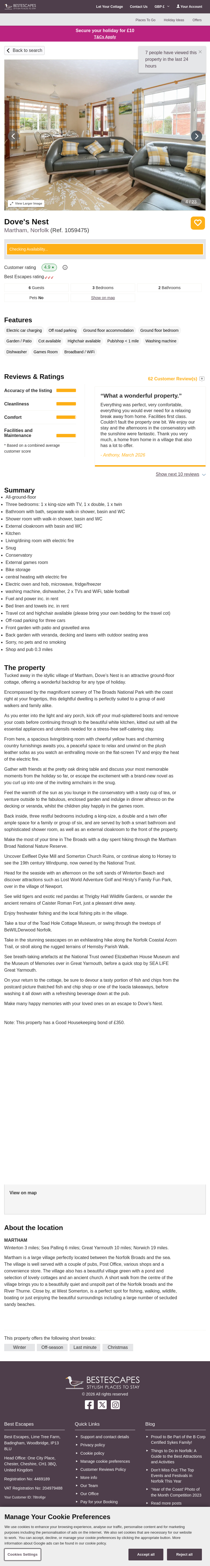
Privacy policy (92, 1445)
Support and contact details (104, 1437)
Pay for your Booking (99, 1502)
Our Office (89, 1493)
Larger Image (26, 203)
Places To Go (146, 20)
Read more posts (166, 1503)
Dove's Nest (26, 221)
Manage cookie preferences (105, 1461)
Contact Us (138, 7)
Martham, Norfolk (46, 230)
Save (198, 223)
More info (88, 1477)
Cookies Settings (23, 1554)
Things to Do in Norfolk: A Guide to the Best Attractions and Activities (176, 1456)
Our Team (89, 1485)
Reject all (184, 1554)
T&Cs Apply (105, 37)
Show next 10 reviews (177, 474)
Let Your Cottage (109, 7)
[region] (105, 1536)
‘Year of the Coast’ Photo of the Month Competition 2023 (176, 1492)
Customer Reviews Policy (103, 1469)
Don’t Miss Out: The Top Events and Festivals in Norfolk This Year (172, 1475)
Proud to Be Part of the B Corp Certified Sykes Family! (178, 1440)
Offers (196, 20)
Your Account (189, 6)
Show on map (103, 298)
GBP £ (162, 7)
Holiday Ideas (174, 20)
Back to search (27, 50)
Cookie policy (92, 1453)
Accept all (146, 1554)
